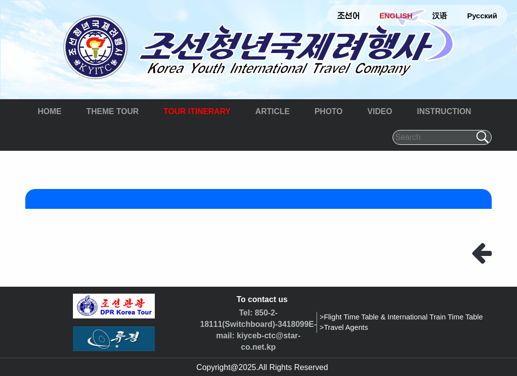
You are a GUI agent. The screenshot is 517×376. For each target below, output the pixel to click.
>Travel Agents (344, 327)
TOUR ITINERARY (196, 111)
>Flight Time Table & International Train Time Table (401, 317)
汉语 (439, 15)
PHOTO (329, 111)
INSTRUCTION (444, 111)
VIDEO (380, 111)
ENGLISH (396, 15)
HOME (50, 111)
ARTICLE (273, 111)
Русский (482, 15)
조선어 (348, 15)
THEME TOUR (112, 111)
